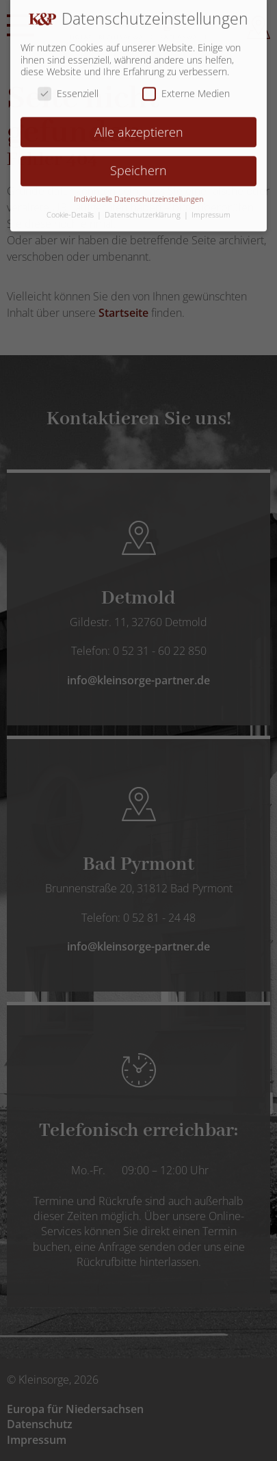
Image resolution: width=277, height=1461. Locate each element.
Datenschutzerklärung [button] (144, 206)
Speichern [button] (138, 161)
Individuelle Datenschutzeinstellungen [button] (139, 190)
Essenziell (68, 83)
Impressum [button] (211, 206)
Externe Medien (186, 83)
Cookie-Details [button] (71, 206)
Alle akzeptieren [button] (138, 122)
